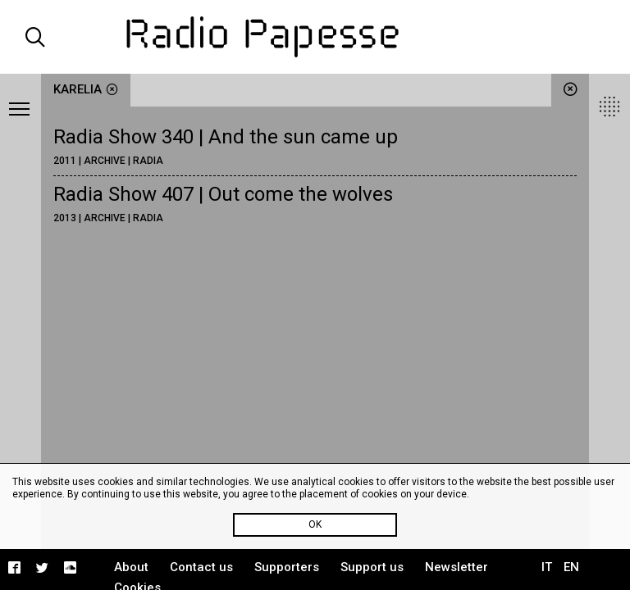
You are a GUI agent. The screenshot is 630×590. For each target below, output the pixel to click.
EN (571, 567)
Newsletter (456, 567)
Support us (372, 567)
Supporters (286, 567)
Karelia (85, 89)
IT (546, 567)
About (131, 567)
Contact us (201, 567)
